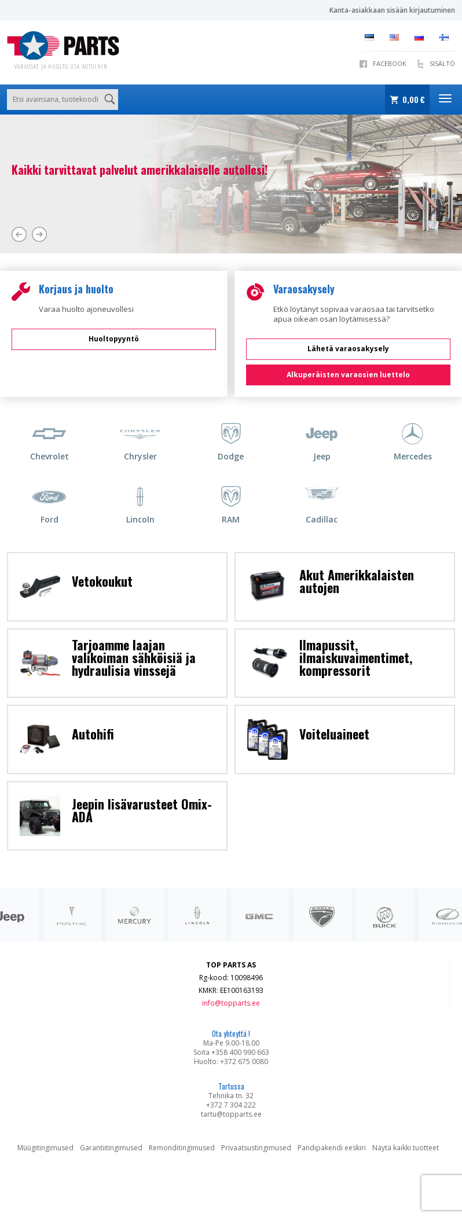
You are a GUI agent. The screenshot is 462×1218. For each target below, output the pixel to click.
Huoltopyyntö (114, 339)
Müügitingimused (45, 1148)
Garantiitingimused (111, 1148)
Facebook (389, 63)
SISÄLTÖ (442, 63)
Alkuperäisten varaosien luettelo (348, 375)
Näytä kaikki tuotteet (405, 1148)
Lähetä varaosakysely (348, 349)
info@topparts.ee (231, 1003)
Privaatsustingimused (256, 1148)
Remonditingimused (182, 1148)
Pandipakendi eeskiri (332, 1148)
